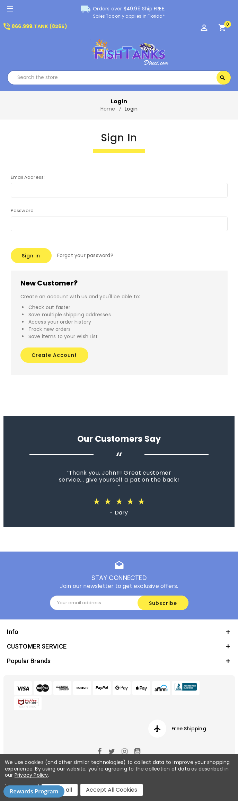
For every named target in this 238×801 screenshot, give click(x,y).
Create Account (54, 355)
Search (222, 77)
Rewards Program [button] (34, 791)
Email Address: (28, 177)
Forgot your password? (85, 255)
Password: (23, 210)
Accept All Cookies (111, 790)
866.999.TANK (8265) (34, 26)
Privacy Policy (31, 775)
